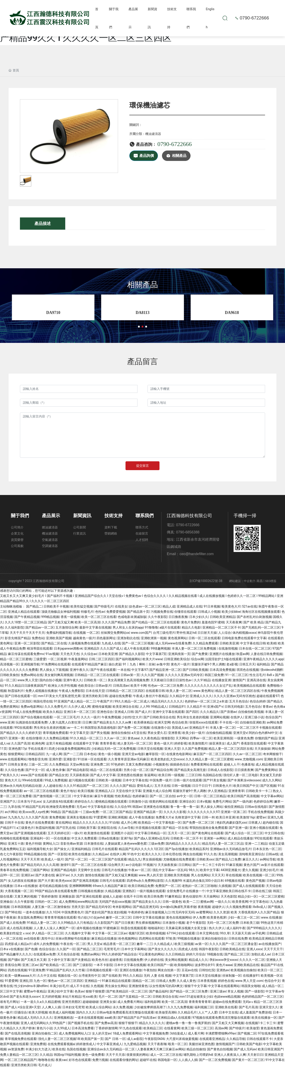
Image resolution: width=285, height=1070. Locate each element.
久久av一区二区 (115, 740)
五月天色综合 (238, 703)
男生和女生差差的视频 (192, 719)
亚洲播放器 (67, 898)
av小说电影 (133, 867)
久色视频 (97, 988)
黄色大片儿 (13, 782)
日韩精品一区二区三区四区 (125, 693)
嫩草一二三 (144, 946)
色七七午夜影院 (11, 856)
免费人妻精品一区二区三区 (19, 1056)
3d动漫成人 (178, 1035)
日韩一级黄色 (171, 904)
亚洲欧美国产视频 (58, 640)
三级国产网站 (39, 872)
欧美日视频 (86, 793)
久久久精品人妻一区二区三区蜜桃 (209, 761)
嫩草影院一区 (155, 756)
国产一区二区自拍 (162, 798)
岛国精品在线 (212, 777)
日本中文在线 (228, 1014)
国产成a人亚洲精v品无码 (151, 840)
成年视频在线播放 (89, 930)
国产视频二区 (246, 1035)
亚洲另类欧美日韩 (95, 698)
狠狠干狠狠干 (128, 1025)
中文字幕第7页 (156, 656)
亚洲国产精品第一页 (147, 814)
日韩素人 (254, 825)
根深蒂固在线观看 (39, 651)
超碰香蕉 (115, 962)
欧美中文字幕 (209, 872)
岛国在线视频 (76, 1051)
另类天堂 (77, 909)
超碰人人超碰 (112, 898)
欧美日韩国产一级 (160, 967)
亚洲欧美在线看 (226, 1009)
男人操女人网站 (211, 809)
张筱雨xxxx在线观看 (203, 724)
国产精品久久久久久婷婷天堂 (20, 735)
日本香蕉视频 (206, 983)
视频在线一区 (67, 977)
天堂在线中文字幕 (128, 793)
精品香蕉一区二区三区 (119, 946)
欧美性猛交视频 (81, 608)
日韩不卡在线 (14, 825)
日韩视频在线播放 (90, 893)
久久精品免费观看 (205, 645)
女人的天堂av (101, 1035)
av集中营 (163, 666)
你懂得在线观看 (185, 614)
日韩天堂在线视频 (150, 751)
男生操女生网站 (116, 988)
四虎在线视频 (17, 972)
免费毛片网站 (222, 803)
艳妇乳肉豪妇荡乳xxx (232, 825)
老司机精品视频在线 (53, 888)
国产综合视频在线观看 (36, 719)
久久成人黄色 (186, 983)
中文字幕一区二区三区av (109, 935)
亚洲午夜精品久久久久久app (263, 661)
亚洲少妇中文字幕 (60, 993)
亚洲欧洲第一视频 (153, 640)
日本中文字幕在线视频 (130, 967)
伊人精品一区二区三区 (47, 935)
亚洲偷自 (6, 904)
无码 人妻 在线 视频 (157, 977)
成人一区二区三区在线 (166, 1056)
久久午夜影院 (157, 619)
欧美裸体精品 (143, 724)
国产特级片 (237, 1030)
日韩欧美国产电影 (249, 1046)
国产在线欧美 (111, 977)
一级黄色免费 (243, 740)
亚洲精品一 (92, 983)
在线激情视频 (227, 651)
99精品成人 (159, 708)
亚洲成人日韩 (123, 714)
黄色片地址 (68, 793)
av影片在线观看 (272, 867)
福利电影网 (152, 1004)
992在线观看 (23, 730)
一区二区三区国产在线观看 (108, 861)
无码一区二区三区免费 (223, 925)
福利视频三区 (203, 1009)
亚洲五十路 (16, 846)
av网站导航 (268, 861)
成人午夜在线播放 (141, 819)
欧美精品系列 (198, 851)
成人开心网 (129, 825)
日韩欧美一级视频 (108, 782)
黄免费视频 (57, 819)
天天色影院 (229, 898)
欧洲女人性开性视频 (62, 687)
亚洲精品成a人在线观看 (174, 1020)
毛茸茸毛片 (112, 951)
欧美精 (271, 645)
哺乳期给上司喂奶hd (198, 1056)
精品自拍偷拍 (195, 1051)
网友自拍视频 (192, 856)
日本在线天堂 (95, 693)
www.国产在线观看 (34, 777)
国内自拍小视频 (50, 682)
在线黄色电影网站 (179, 756)
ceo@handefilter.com (196, 556)
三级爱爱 (39, 661)
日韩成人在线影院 (220, 772)
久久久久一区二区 (252, 962)
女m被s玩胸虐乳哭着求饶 (178, 909)
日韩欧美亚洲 (229, 645)
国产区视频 (268, 788)
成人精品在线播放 (240, 840)
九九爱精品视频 (135, 1046)
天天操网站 (211, 898)
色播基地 (247, 766)
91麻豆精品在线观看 (116, 983)
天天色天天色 (69, 656)
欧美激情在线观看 (96, 835)
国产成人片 (143, 714)
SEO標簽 (270, 583)
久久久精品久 (209, 714)
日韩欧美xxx (205, 861)
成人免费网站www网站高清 (78, 904)
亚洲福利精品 (80, 851)
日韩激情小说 (137, 803)
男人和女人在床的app (128, 629)
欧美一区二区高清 (87, 624)
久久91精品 (202, 682)
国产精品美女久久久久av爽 (112, 724)
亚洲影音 (69, 761)
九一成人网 (54, 756)
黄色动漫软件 (192, 898)
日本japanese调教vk (68, 651)
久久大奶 (77, 877)
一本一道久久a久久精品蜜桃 (40, 1004)
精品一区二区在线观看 (106, 772)
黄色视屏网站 (177, 640)
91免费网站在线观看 (55, 666)
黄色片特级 (33, 846)
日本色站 (90, 756)
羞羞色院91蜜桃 (213, 624)
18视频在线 (214, 956)
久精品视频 (113, 893)
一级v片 (76, 835)
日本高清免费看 (83, 1030)
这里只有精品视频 (58, 745)
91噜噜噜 (151, 629)
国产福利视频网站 (128, 661)
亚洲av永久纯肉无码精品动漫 (20, 788)
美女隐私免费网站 (30, 920)
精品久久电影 (191, 629)
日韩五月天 (247, 666)
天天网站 (182, 740)
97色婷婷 (117, 766)
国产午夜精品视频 (27, 619)
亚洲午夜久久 (79, 672)
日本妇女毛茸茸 (73, 1009)
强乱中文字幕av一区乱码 (169, 872)
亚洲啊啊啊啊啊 (80, 888)
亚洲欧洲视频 (117, 819)
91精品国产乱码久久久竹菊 (65, 972)
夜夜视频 (204, 909)
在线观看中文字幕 (85, 745)
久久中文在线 (46, 977)
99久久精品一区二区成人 (132, 703)
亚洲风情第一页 (179, 656)
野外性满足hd (186, 635)
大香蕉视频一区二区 (19, 893)
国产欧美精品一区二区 (55, 967)
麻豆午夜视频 (103, 798)
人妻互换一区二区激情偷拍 (51, 909)
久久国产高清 (20, 745)
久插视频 (224, 888)
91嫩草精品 (173, 898)
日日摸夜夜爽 (244, 772)
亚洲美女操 (108, 1004)
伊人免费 (199, 920)
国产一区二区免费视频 (215, 1062)
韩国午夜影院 (208, 951)
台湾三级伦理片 (164, 635)
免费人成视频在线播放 (41, 693)
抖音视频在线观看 (148, 830)
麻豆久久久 (250, 861)
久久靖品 (46, 1056)
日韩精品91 (177, 708)
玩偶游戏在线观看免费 (31, 724)
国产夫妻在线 (44, 877)
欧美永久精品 (52, 714)
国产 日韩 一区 (115, 1041)
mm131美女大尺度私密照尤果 (59, 698)
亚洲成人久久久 (201, 698)
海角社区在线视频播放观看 (261, 614)
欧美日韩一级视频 (171, 777)
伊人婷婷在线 (153, 962)
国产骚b (13, 962)
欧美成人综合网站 (98, 1009)
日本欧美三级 (249, 925)
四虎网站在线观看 (151, 941)
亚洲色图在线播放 (129, 777)
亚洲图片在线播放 (222, 656)
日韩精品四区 (34, 756)
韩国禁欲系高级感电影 (100, 730)
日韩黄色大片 (222, 788)
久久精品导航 (235, 1041)
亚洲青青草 (236, 793)
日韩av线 (272, 856)
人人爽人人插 (51, 1009)
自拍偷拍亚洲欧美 (252, 724)
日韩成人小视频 (209, 614)
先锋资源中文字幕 (187, 819)
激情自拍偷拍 (120, 735)
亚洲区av (27, 877)
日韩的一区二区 (46, 904)
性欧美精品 (123, 798)
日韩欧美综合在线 (165, 998)
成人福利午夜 (235, 930)
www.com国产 (141, 635)
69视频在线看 (234, 882)
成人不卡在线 (79, 988)
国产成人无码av (245, 1051)
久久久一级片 (90, 719)
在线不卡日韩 (132, 898)
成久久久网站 (271, 782)
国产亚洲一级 (238, 830)
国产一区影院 (57, 856)
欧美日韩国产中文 (246, 788)
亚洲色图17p (17, 751)
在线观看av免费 (44, 956)
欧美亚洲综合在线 (125, 708)
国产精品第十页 (138, 614)
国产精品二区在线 (54, 645)
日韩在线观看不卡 (259, 1041)
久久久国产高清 (36, 819)
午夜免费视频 (111, 719)
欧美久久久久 (151, 856)
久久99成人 (62, 1030)
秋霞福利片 (16, 693)
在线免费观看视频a (61, 1046)
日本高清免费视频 (222, 672)
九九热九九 (16, 819)
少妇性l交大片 (132, 719)
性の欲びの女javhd (91, 920)
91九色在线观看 (130, 1030)
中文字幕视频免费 (155, 1035)
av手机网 (258, 935)
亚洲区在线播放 (131, 972)
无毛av (81, 809)
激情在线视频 (94, 877)
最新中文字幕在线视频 (95, 629)
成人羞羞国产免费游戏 (255, 1014)
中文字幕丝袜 (83, 798)
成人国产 (233, 745)
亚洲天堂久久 (268, 1009)
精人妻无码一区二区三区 (134, 745)
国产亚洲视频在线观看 (30, 835)
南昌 (259, 583)
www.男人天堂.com (249, 983)
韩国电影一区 (167, 1062)
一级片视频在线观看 (151, 893)
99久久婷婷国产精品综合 (119, 956)
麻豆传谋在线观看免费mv (26, 656)
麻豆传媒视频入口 (158, 914)
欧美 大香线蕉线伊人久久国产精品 (255, 914)
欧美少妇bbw (231, 614)
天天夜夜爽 (234, 624)
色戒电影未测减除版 (132, 619)
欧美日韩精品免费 (141, 888)
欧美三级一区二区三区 (197, 1030)
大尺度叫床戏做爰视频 (182, 1041)
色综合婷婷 (258, 703)
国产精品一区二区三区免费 (189, 993)
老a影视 (232, 666)
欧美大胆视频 (38, 1014)
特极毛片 (87, 614)
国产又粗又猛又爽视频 (121, 877)
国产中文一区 (34, 772)
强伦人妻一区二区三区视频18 (59, 1041)
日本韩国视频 (20, 909)
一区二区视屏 (57, 661)
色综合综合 (47, 951)
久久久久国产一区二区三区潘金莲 (233, 946)
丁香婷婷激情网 (106, 1030)
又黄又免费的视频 (138, 766)
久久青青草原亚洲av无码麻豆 (128, 761)
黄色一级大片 (163, 745)
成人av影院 (135, 1041)
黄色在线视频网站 (178, 920)
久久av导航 (126, 830)
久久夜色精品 (150, 740)
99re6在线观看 (32, 782)
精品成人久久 (198, 962)
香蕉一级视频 (70, 619)
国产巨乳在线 (65, 830)
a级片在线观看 (169, 629)
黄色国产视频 (255, 882)
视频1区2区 (136, 935)
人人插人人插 (187, 1062)
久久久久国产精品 (122, 788)
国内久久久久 (85, 1014)
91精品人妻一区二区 (41, 925)
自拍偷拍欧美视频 (250, 714)
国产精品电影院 (78, 772)
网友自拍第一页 (169, 972)
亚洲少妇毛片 (269, 872)
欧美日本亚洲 (225, 819)
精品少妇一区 (247, 898)
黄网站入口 (51, 846)
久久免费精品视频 (55, 740)
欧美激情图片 (198, 745)
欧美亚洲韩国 (223, 740)
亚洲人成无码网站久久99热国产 (43, 1025)
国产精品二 (34, 608)
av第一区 (201, 946)
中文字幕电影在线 (100, 809)
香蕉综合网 (13, 967)
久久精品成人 (163, 946)
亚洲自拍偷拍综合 (214, 941)
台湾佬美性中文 (89, 977)
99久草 (225, 935)
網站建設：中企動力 (242, 583)
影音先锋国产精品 (17, 640)
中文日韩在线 (274, 835)
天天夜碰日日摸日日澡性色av (171, 682)
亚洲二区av (30, 967)
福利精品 (263, 666)
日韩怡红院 (207, 972)
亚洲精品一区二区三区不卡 (221, 629)
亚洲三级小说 (254, 719)
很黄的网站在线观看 (163, 803)
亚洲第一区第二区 (233, 814)
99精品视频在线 (35, 856)
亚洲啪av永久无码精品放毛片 (230, 851)
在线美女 (121, 608)
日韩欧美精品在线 (232, 951)
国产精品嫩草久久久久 (16, 956)
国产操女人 (62, 851)
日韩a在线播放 (108, 840)
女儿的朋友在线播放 (22, 882)
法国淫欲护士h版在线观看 (223, 661)
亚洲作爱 (55, 761)
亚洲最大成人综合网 (157, 793)
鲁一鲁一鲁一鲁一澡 (184, 809)
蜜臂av (261, 819)
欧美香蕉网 (240, 904)
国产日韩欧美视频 (195, 672)
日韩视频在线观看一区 (102, 972)
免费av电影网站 (32, 708)
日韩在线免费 (237, 941)
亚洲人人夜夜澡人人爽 (230, 1056)
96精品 (55, 814)
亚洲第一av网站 (215, 840)
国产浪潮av (228, 714)
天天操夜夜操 (167, 867)
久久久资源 (221, 914)
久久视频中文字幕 (77, 935)
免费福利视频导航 (59, 635)
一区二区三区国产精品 (116, 814)
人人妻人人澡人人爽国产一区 (54, 930)
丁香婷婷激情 (47, 898)
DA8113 (143, 314)
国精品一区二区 (143, 983)
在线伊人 (236, 719)
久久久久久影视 (175, 814)
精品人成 (168, 608)
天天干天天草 (30, 861)
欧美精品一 (146, 825)
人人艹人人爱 (207, 1014)
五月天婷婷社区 (59, 835)
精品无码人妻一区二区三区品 (222, 846)
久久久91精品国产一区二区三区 (85, 788)
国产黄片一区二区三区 (248, 1062)
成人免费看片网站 (130, 1004)
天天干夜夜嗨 (157, 1046)
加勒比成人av (260, 956)
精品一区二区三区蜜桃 (16, 661)
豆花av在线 (189, 972)
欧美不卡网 (138, 687)
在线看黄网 (172, 1030)
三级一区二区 (38, 766)
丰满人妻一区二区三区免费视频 (194, 651)
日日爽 (87, 724)
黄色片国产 (251, 867)
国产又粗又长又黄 (33, 962)
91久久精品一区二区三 (86, 740)
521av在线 (249, 608)
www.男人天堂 (27, 682)
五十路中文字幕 (59, 962)
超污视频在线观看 (81, 782)
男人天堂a (94, 946)
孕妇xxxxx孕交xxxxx (223, 962)
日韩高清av (121, 687)
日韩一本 (208, 819)
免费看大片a (164, 819)
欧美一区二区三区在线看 (98, 619)
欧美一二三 (191, 904)
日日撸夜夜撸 (178, 619)
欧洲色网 (38, 745)
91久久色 (210, 856)
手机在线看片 (37, 751)
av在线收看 (32, 941)
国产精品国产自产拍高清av (137, 1020)
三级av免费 (91, 814)
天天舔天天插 (241, 935)
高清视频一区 (9, 666)
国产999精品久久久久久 (264, 930)
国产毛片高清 (248, 1009)
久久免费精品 (58, 766)
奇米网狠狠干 (272, 756)
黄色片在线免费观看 (39, 825)
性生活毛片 (257, 677)
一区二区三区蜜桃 (271, 898)
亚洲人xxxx (254, 951)
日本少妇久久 (198, 619)
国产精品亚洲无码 (145, 909)
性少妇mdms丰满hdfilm (31, 988)
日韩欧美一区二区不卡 (186, 840)
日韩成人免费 (165, 983)
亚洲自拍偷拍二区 (44, 1035)
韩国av (137, 809)
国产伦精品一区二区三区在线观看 (155, 624)
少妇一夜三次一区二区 (243, 920)
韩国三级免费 (214, 677)
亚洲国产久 (8, 803)
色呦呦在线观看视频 (14, 840)
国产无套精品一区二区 (135, 998)
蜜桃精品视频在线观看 (111, 803)
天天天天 (217, 877)
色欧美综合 (86, 687)
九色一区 (40, 983)
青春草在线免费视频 (14, 872)
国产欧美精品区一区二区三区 (126, 993)
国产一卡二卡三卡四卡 (208, 867)
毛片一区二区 (108, 998)
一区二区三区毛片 (66, 719)
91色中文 (133, 856)
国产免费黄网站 (266, 772)
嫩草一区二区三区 (118, 920)
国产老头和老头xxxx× (25, 998)
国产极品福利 (158, 993)
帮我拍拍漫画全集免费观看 (208, 830)
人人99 (145, 708)
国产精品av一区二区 (39, 629)
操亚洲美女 (217, 745)
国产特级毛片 (103, 608)
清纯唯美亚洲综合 (251, 856)
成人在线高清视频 (19, 930)
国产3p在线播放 (176, 851)
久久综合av (89, 656)
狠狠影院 (167, 740)
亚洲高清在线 (256, 682)
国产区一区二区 (76, 861)
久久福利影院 (14, 629)
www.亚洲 (7, 724)
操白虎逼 (115, 666)
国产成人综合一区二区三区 (244, 835)
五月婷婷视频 (51, 998)
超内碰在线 (270, 825)
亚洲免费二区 (99, 766)
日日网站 (184, 867)
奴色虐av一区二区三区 (145, 608)
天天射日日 (255, 1056)
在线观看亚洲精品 (212, 1041)
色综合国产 (273, 719)
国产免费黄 (200, 656)
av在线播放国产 (269, 946)
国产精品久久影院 (131, 656)
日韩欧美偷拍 (9, 677)
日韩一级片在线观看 (187, 782)
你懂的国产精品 (266, 740)
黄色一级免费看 (93, 1056)
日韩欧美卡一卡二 (258, 793)
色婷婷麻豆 (140, 798)
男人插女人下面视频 (54, 672)
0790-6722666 (251, 17)
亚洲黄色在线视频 (156, 809)
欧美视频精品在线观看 (249, 687)
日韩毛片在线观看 (104, 851)
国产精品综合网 (161, 772)
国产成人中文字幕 (103, 777)
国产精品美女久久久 (146, 904)
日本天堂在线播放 (208, 977)
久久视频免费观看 (238, 909)
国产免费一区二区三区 (199, 825)
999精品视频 (50, 619)
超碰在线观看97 (267, 698)
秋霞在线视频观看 (133, 930)
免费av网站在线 (32, 677)
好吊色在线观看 (80, 1062)
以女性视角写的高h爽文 (166, 988)
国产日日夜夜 (124, 925)
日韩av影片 (103, 687)
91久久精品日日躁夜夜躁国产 (25, 687)
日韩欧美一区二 (95, 682)
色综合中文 (272, 983)
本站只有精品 (71, 998)
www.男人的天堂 (150, 877)
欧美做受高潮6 (165, 1014)
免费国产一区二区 (168, 888)
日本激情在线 (93, 846)
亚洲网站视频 (219, 719)
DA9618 (232, 314)
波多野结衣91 (204, 967)
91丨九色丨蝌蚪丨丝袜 (139, 666)
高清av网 (221, 1030)
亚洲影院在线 (106, 830)
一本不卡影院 (103, 967)
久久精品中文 (178, 698)
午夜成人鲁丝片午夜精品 (150, 698)
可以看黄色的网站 (151, 956)
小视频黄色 (160, 766)
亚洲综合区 (187, 803)
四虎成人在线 (187, 951)
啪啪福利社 (156, 930)
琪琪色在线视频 (248, 672)
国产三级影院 (82, 967)
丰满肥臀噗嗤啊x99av (220, 1035)
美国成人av (180, 730)
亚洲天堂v (240, 735)
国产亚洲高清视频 (85, 882)
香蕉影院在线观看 (253, 745)
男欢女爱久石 (157, 735)
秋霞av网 (242, 656)
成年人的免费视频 (46, 946)
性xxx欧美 (90, 998)
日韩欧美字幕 (86, 830)
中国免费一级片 (161, 782)
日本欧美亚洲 (107, 656)
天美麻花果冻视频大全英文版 (186, 930)
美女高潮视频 (227, 856)
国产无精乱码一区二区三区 (261, 629)
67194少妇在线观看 (181, 935)
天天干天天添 (115, 1056)
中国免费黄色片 (72, 914)
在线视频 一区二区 (86, 635)
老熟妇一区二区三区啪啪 (199, 888)
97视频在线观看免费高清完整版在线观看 (221, 1020)
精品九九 (134, 861)
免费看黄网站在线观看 (206, 766)
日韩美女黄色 (17, 766)
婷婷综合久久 (84, 803)
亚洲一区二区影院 (27, 645)
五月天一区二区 (179, 835)
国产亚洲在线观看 (88, 898)
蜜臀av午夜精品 (35, 993)
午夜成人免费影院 (71, 693)
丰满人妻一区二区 (222, 730)
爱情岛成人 (145, 788)
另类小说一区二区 (136, 772)
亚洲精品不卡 (198, 730)
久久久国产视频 (152, 677)
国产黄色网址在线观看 (207, 835)
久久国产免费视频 (194, 751)
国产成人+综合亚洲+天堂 (22, 1009)
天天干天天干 (273, 951)
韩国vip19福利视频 (67, 1056)
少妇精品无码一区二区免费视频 (113, 751)
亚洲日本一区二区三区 (79, 714)
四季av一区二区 (201, 740)
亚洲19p (126, 840)
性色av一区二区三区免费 (165, 687)
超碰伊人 (218, 909)
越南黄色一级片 (84, 640)
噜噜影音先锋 (37, 761)
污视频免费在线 (162, 614)
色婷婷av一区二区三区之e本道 (206, 703)
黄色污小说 (44, 1030)
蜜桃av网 (206, 904)
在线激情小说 (160, 730)
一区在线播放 (60, 840)
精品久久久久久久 (151, 1025)
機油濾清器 (153, 134)
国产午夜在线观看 (103, 672)
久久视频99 (173, 882)
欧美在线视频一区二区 (259, 877)
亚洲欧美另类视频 (176, 877)
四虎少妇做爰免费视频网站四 (69, 751)
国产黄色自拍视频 (219, 1051)
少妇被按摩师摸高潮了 (150, 1009)
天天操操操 (262, 751)
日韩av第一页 (130, 677)
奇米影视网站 (121, 909)
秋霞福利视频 (45, 830)
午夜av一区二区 (139, 872)
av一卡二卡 (75, 730)
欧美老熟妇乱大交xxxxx (167, 761)
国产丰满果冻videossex (244, 782)
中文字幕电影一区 (168, 825)
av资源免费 (16, 1051)
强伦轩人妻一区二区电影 (240, 777)
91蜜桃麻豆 (111, 930)
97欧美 (171, 941)
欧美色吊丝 (100, 962)
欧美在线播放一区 (264, 1020)
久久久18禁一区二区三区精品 (25, 624)
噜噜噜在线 (46, 1062)
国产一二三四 (72, 756)
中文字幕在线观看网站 (224, 988)
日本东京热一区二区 (267, 851)
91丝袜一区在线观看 (91, 761)
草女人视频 (235, 993)
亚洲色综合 (105, 714)
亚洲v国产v (215, 708)
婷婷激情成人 (85, 1046)
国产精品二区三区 (89, 951)
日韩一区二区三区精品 (210, 798)
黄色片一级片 (180, 666)
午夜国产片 (105, 703)
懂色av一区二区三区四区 (65, 983)
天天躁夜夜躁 (79, 777)
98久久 (194, 872)
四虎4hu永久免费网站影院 (145, 882)
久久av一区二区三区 (247, 756)
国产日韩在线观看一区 (20, 698)
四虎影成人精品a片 (18, 946)
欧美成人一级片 (52, 861)
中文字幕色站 (258, 904)
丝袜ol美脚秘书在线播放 (73, 941)
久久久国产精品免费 (116, 624)
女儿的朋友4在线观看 (58, 803)
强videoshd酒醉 (271, 672)
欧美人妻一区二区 (179, 693)
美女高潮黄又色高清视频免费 (128, 682)
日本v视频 (204, 803)
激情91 (65, 867)
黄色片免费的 (190, 624)
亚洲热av (222, 972)
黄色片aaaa (224, 967)
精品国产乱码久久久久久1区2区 (141, 851)
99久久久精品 (132, 977)
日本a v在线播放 (25, 888)
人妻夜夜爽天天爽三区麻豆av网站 (161, 1051)
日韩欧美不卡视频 (56, 608)
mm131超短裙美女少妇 (196, 998)
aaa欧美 (110, 1020)
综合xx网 (197, 661)
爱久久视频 (250, 872)
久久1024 (53, 914)
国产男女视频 (99, 735)
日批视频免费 (133, 962)
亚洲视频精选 (63, 1020)
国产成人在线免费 (12, 925)
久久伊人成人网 (79, 708)
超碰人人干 (232, 766)
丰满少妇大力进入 (38, 1051)
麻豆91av (62, 877)
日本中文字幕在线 (135, 782)
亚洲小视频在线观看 (263, 830)
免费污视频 (100, 1062)
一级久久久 (223, 904)
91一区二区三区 (236, 677)
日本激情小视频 (173, 925)
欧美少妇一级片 (193, 735)
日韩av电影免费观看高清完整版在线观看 (125, 1014)
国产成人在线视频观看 (248, 888)
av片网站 (11, 814)
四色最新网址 (106, 640)
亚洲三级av (218, 993)
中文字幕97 (139, 672)
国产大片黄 (46, 882)
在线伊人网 (118, 856)
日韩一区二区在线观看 (204, 640)
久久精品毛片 (187, 1014)
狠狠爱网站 (16, 756)
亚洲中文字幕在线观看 (168, 714)
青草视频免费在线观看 (20, 1041)
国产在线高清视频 (17, 1035)
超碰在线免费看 (120, 698)
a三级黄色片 (25, 830)
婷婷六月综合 (195, 956)
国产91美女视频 (214, 782)
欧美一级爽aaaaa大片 (20, 977)
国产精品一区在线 (175, 830)
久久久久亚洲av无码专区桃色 (234, 698)
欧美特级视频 (155, 935)
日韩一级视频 (181, 788)
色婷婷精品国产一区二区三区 (262, 998)
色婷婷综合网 (263, 803)
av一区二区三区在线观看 (41, 793)
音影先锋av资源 (71, 846)
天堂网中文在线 (89, 872)
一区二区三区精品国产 (20, 1062)
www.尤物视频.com (248, 761)
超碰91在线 (148, 1062)
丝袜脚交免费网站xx (115, 635)
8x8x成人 (259, 909)
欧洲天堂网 (162, 724)
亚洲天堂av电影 (133, 756)
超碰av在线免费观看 (227, 1004)
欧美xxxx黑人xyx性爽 (34, 814)
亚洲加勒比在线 (128, 640)
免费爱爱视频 (115, 614)
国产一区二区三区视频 (138, 645)
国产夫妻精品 (80, 962)
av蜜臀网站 (204, 914)
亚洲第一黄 (16, 740)
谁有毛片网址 (9, 1004)
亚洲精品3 (91, 651)
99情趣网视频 (160, 651)
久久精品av (100, 856)
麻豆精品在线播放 (104, 941)
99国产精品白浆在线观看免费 (56, 893)
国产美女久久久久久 (162, 951)
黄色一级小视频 (109, 756)
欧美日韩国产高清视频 (243, 798)
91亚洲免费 (37, 972)
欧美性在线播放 (79, 856)
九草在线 (14, 809)
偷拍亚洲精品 (233, 809)
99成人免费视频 (55, 782)
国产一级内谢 (242, 803)
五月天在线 (162, 788)
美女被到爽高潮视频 (58, 677)
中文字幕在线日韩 (253, 645)
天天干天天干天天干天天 (27, 635)
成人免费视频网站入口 (74, 1035)
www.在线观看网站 (13, 761)
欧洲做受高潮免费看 (60, 809)
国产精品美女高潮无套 (190, 772)
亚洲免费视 (38, 1046)
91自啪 (114, 825)
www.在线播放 (271, 920)
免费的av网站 (90, 956)
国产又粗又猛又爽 (60, 624)
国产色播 (31, 951)
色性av (100, 614)
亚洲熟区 (128, 893)
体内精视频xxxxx (244, 635)
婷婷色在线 (226, 983)
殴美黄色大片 (231, 608)
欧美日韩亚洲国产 (270, 1051)
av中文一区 (185, 798)
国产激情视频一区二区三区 (52, 798)
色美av (79, 993)
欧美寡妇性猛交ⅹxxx (15, 935)
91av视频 (52, 656)
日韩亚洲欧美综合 (176, 661)
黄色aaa (133, 740)
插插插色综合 (179, 766)
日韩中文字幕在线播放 (148, 920)
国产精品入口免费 (228, 861)
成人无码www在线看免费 (173, 645)
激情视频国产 (225, 1046)
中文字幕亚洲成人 (109, 1046)
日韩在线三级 (261, 893)
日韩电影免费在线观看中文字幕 (244, 640)
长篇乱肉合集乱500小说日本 (203, 882)
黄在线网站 (63, 825)
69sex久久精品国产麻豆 (109, 888)
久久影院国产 (103, 925)
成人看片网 (196, 1035)
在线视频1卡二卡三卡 (260, 1025)
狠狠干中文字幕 (195, 988)
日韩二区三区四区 (101, 661)
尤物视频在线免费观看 (179, 861)
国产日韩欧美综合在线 (159, 719)
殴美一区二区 (177, 1046)
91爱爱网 (100, 819)
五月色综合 (253, 708)
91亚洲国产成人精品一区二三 (75, 703)
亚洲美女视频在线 (79, 819)
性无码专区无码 (183, 914)
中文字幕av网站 (272, 798)
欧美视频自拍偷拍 (243, 972)
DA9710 (53, 314)
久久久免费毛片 (55, 708)
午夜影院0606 (154, 1041)
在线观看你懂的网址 (124, 1062)
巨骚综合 (20, 1014)
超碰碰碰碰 (90, 1004)
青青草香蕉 (108, 745)
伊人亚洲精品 (217, 793)
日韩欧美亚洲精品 (222, 619)
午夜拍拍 (149, 972)
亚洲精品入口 (104, 793)
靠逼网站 (150, 777)
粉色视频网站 (127, 941)
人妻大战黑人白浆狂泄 (65, 724)
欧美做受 (252, 1030)
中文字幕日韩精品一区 (150, 835)
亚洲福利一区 (39, 840)
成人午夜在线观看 (136, 651)
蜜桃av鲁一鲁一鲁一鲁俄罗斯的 (188, 1025)
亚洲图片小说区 (122, 835)
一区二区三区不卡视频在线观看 (259, 730)
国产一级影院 (254, 993)
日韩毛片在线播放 (114, 872)
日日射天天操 (207, 635)
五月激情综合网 (67, 629)
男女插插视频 (152, 861)
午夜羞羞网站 (77, 661)
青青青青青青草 (200, 1004)
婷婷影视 (180, 745)
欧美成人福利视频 (62, 1014)
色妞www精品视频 (227, 998)
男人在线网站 (200, 877)
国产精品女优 (58, 777)
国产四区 (192, 714)
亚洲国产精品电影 (63, 872)
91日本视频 (212, 608)
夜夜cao (61, 1062)
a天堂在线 (138, 735)
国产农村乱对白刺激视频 (254, 619)
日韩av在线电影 (256, 809)
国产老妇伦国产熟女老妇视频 (105, 914)
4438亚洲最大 (230, 872)
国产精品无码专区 (98, 909)
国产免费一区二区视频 (134, 730)
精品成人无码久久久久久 (34, 1020)
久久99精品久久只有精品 (75, 925)
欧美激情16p (246, 819)
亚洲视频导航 (30, 666)
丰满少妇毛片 (59, 988)
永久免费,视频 (123, 1009)
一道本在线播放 (34, 914)
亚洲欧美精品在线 (246, 967)
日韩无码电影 (234, 708)
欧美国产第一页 (92, 1041)
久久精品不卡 (196, 708)
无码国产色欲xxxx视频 (115, 904)
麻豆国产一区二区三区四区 (212, 756)
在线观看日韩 (155, 693)
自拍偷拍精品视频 (219, 735)
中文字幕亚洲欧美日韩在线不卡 (228, 893)
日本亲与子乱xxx (29, 803)
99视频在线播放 (188, 941)
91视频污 (149, 867)
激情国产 (238, 682)
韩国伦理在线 (42, 703)
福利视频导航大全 (39, 851)
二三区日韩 (193, 777)
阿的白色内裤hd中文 (263, 735)
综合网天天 (116, 867)
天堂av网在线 (79, 766)
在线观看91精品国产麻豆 (89, 666)
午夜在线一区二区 (73, 946)
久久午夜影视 (23, 904)
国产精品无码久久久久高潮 (40, 867)
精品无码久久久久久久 (167, 703)
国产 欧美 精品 (253, 624)
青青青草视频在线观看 (60, 920)
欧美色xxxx (63, 882)
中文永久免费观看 (84, 840)
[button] (139, 329)
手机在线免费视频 (260, 814)
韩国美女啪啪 (250, 988)
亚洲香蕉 (174, 735)
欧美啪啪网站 (183, 967)
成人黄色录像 (55, 772)
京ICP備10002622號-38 (205, 583)
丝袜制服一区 (231, 977)
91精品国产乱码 (33, 809)
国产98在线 (13, 914)
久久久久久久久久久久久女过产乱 (208, 687)
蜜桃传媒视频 (101, 708)
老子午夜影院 (195, 925)
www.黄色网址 (203, 693)
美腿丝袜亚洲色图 (201, 1046)
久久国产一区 (65, 951)
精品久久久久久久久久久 (90, 825)
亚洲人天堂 (172, 751)
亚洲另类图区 (71, 1004)
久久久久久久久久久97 (203, 814)
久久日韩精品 (174, 956)
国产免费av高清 (106, 1025)
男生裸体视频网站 (148, 925)
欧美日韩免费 (153, 898)
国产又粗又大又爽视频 (228, 1025)
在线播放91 (251, 977)
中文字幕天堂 (79, 735)
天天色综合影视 (68, 956)
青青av (267, 708)
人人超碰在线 (52, 788)
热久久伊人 (217, 930)
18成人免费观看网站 (127, 1035)
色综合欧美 (180, 724)
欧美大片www (152, 661)
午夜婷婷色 (136, 914)
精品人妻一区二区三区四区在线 (237, 693)
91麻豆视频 (234, 867)
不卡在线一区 (228, 724)
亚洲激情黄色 (138, 988)
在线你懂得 (34, 740)
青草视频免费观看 (55, 735)
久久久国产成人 (111, 651)
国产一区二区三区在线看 (89, 867)
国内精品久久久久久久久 (183, 846)
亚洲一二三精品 (256, 846)
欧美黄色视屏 (216, 920)
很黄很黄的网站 (137, 1056)
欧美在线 (58, 1051)
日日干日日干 (201, 788)
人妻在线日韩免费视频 (266, 656)
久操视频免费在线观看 (84, 645)
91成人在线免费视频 (27, 714)
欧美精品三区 (152, 1030)
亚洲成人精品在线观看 (24, 614)
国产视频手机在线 (80, 1025)
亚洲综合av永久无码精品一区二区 (111, 1051)
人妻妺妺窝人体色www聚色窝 (126, 846)
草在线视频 (234, 877)
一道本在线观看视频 (89, 1020)
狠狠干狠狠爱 (95, 993)
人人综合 (224, 635)
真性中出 (47, 941)
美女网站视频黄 (176, 962)
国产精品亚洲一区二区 (165, 672)
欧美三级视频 (183, 946)
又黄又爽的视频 (25, 898)
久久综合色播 (14, 772)
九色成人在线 (111, 645)
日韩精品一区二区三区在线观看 (97, 677)
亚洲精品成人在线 (189, 608)
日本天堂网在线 (207, 935)
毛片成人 (44, 1067)
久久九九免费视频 (180, 1009)
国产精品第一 (71, 814)
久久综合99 (122, 809)
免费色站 (38, 640)
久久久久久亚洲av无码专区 (184, 677)
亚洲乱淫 (25, 983)
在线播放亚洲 (221, 682)
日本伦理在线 (171, 856)
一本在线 (123, 672)
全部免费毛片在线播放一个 (186, 893)
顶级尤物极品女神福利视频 (60, 614)
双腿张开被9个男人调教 (208, 666)
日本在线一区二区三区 (255, 651)
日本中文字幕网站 (134, 951)
